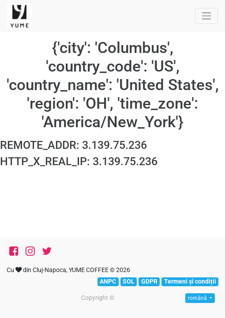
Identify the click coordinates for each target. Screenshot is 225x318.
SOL (129, 281)
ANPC (108, 281)
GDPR (149, 281)
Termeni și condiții (190, 281)
